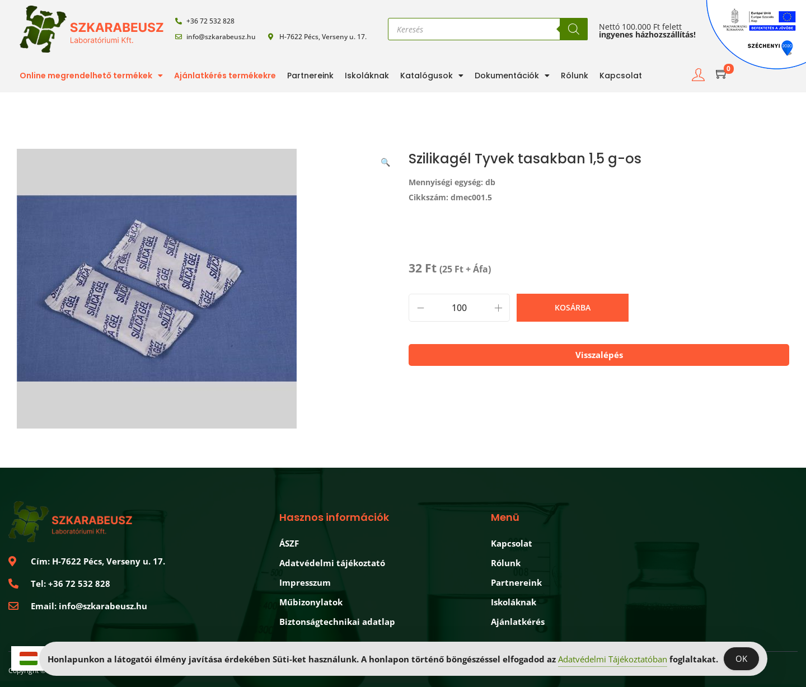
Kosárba (573, 307)
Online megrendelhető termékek (91, 75)
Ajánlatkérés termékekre (225, 75)
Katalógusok (431, 75)
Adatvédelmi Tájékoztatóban (612, 659)
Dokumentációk (512, 75)
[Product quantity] (459, 308)
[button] (386, 160)
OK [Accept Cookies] (741, 658)
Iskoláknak (367, 75)
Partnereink (310, 75)
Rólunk (574, 75)
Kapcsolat (620, 75)
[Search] (574, 29)
